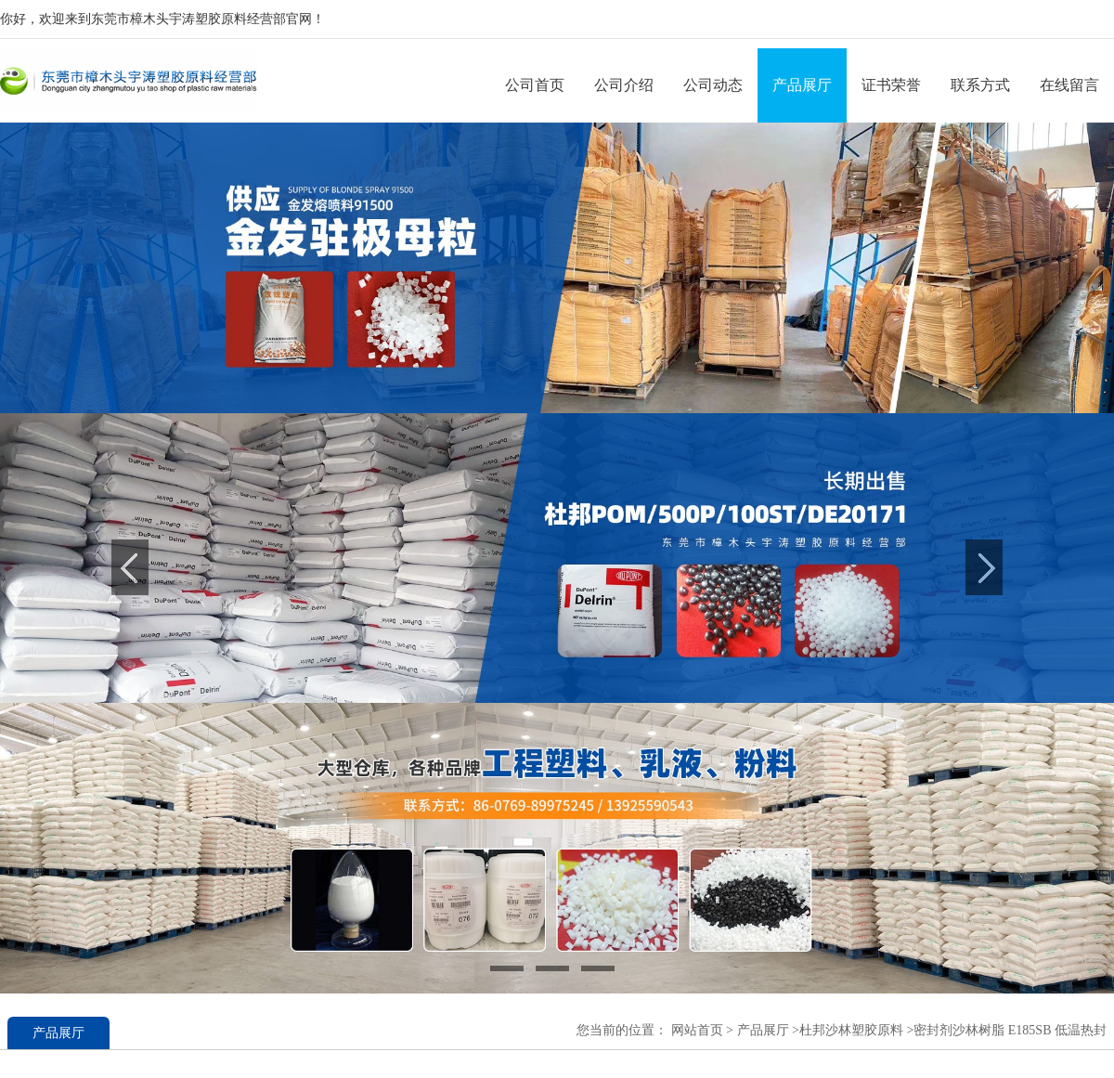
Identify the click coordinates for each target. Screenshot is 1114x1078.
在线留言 (1069, 85)
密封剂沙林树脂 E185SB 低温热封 (1010, 1030)
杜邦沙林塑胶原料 (851, 1030)
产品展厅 (802, 85)
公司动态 (713, 85)
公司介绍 (624, 85)
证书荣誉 (891, 85)
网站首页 (697, 1030)
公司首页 (534, 85)
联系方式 (980, 85)
